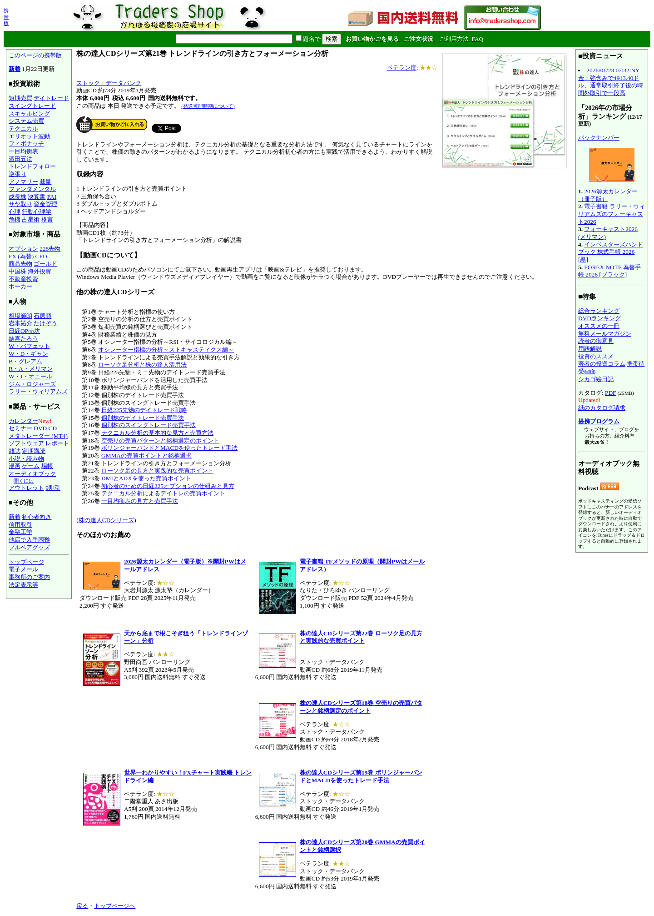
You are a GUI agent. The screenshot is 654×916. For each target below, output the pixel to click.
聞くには (24, 480)
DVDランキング (599, 318)
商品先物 (20, 263)
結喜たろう (23, 338)
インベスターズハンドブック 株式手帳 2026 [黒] (610, 252)
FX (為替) (21, 256)
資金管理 (45, 204)
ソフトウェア (26, 443)
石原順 (42, 315)
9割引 (52, 487)
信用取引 (20, 524)
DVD (40, 428)
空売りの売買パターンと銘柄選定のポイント (160, 440)
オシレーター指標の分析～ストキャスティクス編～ (166, 349)
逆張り (17, 174)
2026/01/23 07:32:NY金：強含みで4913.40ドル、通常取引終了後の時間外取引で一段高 (610, 81)
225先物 (50, 248)
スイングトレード (32, 105)
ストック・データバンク (108, 83)
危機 (14, 219)
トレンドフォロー (32, 166)
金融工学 (20, 531)
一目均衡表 (23, 151)
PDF (610, 392)
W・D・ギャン (28, 353)
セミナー (20, 428)
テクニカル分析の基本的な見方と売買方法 (157, 432)
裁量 (45, 181)
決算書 (36, 196)
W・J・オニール (30, 376)
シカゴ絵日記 (596, 379)
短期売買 (20, 98)
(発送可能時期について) (207, 106)
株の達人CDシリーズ (106, 520)
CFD (41, 256)
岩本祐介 (20, 323)
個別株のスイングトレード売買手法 (148, 425)
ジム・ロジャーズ (32, 384)
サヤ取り (20, 204)
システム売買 (26, 120)
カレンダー (23, 421)
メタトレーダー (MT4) (38, 436)
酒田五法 (20, 159)
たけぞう (45, 323)
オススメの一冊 (598, 325)
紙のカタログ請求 (601, 407)
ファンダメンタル (32, 189)
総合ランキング (598, 310)
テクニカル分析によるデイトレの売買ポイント (163, 493)
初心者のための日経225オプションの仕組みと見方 (167, 486)
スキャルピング (29, 113)
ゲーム (31, 466)
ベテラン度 (401, 67)
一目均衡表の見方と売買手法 (139, 501)
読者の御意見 (596, 340)
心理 (14, 211)
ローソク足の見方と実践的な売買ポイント (157, 470)
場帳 (47, 466)
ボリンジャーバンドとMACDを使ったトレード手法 (169, 447)
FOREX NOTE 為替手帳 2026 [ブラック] (609, 271)
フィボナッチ (26, 143)
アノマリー (23, 181)
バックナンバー (598, 137)
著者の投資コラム (601, 363)
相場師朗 (20, 315)
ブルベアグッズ (29, 547)
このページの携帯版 (35, 55)
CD (53, 428)
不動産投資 (23, 279)
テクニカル (23, 128)
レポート (57, 443)
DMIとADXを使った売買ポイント (146, 478)
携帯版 (6, 17)
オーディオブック (32, 473)
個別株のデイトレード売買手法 (142, 417)
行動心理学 (36, 211)
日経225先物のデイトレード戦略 (144, 410)
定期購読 (33, 451)
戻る (82, 905)
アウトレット (26, 487)
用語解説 (590, 348)
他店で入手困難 (29, 539)
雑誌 (14, 451)
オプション (23, 248)
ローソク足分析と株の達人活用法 (142, 364)
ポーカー (20, 286)
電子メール (23, 569)
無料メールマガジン (604, 333)
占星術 (31, 219)
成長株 (17, 196)
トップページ (26, 562)
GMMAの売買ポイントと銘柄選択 (146, 455)
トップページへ (114, 905)
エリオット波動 (29, 136)
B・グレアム (25, 361)
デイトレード (51, 98)
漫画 (14, 466)
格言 (47, 219)
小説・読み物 (26, 458)
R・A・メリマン (31, 368)
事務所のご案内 (29, 577)
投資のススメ (596, 356)
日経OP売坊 (24, 330)
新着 (14, 68)
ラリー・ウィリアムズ (38, 391)
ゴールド (45, 263)
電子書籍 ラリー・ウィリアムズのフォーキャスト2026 (611, 214)
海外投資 (39, 271)
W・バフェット (29, 345)
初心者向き (36, 516)
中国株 (17, 271)
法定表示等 (23, 584)
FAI (52, 196)
